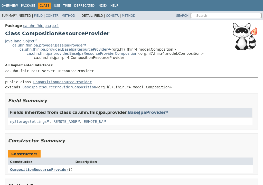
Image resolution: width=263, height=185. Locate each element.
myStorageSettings (28, 121)
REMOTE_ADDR (65, 121)
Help (114, 5)
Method (68, 15)
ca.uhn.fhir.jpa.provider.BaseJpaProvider (48, 45)
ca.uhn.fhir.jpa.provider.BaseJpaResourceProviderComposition (82, 53)
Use (57, 5)
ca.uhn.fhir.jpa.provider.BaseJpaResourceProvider (64, 49)
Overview (10, 5)
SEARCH (182, 15)
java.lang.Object (19, 41)
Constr (52, 15)
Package (28, 5)
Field (38, 15)
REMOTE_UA (94, 121)
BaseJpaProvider (147, 112)
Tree (67, 5)
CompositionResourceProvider (62, 82)
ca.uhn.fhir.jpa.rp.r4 (41, 26)
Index (102, 5)
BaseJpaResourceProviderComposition (59, 87)
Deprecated (84, 5)
